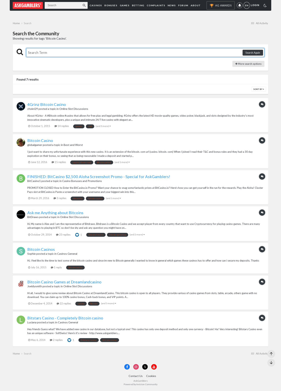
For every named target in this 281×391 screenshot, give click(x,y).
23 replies (63, 235)
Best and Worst (73, 145)
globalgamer (34, 145)
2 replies (56, 340)
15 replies (59, 162)
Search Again (252, 53)
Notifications (240, 5)
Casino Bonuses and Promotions (82, 181)
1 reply (56, 268)
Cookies (151, 377)
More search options (248, 64)
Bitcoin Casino (40, 141)
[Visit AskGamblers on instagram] (136, 368)
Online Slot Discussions (73, 109)
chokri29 (32, 109)
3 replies (59, 198)
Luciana (31, 322)
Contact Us (136, 377)
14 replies (61, 126)
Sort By (258, 90)
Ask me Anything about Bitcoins (55, 213)
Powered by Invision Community (140, 385)
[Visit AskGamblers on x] (145, 368)
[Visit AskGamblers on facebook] (127, 368)
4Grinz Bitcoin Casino (46, 105)
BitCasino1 (34, 181)
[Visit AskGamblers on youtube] (154, 368)
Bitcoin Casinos (41, 249)
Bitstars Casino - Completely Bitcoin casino (65, 318)
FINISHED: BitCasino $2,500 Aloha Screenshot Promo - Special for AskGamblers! (98, 177)
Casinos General (67, 254)
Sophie (31, 254)
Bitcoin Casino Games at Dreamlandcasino (64, 282)
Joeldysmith (34, 286)
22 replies (64, 304)
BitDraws (33, 217)
